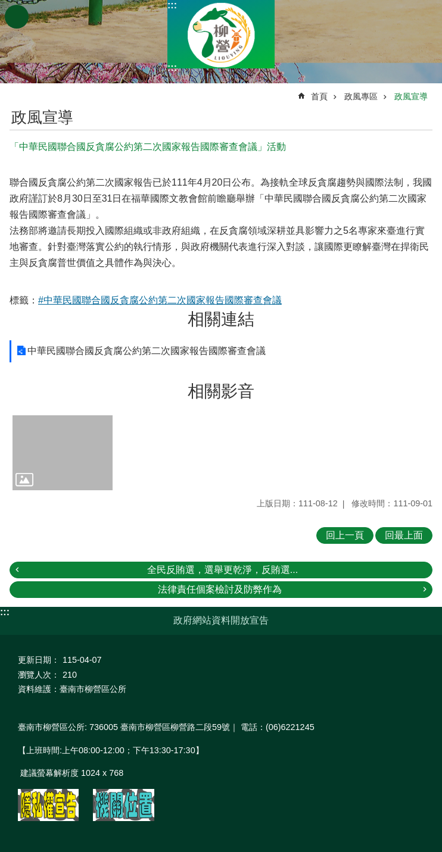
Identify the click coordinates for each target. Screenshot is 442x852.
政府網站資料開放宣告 (221, 620)
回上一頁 (345, 535)
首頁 (319, 96)
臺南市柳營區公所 (221, 34)
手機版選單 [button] (17, 17)
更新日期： (39, 660)
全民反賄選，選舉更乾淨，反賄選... (222, 570)
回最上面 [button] (404, 535)
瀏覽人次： (39, 674)
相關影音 (221, 391)
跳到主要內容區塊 (6, 6)
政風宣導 (411, 96)
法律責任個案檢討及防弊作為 (220, 589)
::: (172, 5)
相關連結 (221, 319)
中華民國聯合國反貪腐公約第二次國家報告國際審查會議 (146, 351)
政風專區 (361, 96)
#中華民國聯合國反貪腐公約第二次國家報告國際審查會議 (160, 300)
